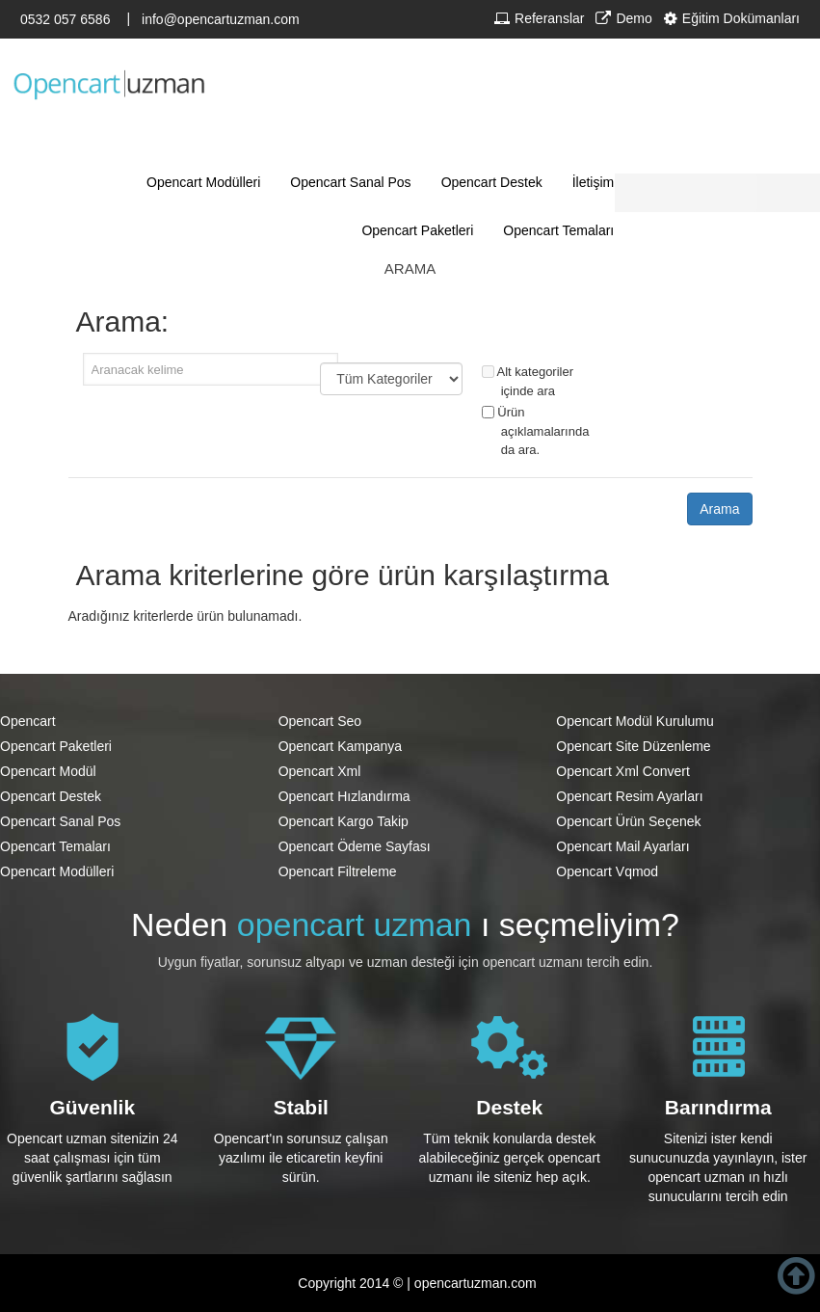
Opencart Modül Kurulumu (634, 721)
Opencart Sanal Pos (60, 821)
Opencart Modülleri (57, 871)
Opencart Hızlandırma (344, 796)
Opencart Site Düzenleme (633, 746)
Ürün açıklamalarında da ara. (536, 431)
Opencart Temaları (55, 846)
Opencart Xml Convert (623, 771)
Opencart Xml (319, 771)
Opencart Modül (48, 771)
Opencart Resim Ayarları (629, 796)
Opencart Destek (50, 796)
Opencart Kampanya (340, 746)
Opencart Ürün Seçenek (628, 821)
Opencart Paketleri (56, 746)
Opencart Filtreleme (337, 871)
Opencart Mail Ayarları (622, 846)
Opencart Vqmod (607, 871)
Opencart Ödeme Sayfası (354, 846)
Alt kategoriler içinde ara (527, 381)
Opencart (28, 721)
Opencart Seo (319, 721)
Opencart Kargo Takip (343, 821)
